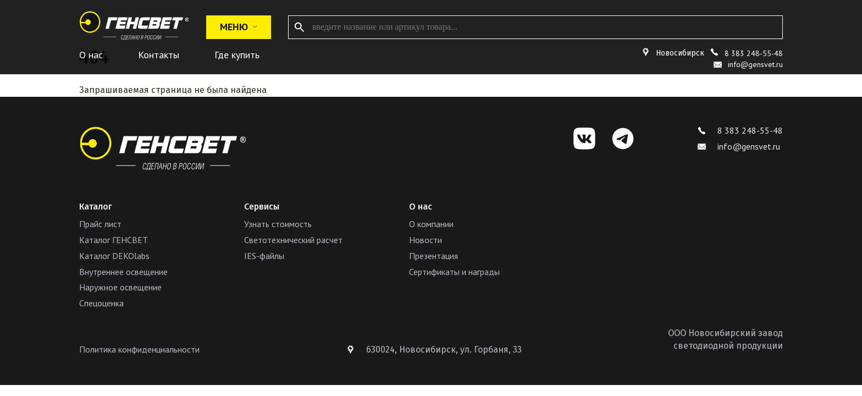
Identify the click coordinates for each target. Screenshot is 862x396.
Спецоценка (101, 303)
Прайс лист (100, 223)
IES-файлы (264, 255)
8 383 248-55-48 (754, 53)
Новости (425, 239)
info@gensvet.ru (739, 146)
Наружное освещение (120, 287)
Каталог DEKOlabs (114, 255)
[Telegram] (623, 138)
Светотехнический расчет (293, 239)
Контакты (158, 54)
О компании (431, 223)
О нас (91, 54)
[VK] (584, 138)
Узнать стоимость (278, 223)
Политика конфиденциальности (139, 349)
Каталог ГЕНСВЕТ (113, 239)
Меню (238, 26)
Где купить (236, 54)
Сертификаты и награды (454, 271)
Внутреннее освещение (123, 271)
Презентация (433, 255)
